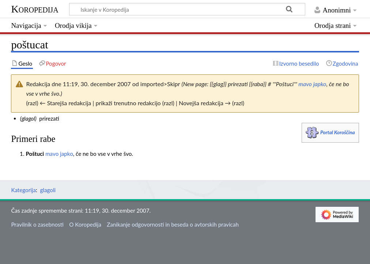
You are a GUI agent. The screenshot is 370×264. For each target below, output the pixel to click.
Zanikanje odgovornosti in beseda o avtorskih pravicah (173, 224)
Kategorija (23, 190)
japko (319, 83)
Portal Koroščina (337, 132)
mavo (305, 83)
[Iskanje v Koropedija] (187, 9)
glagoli (48, 190)
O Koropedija (85, 224)
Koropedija (34, 9)
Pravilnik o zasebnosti (37, 224)
